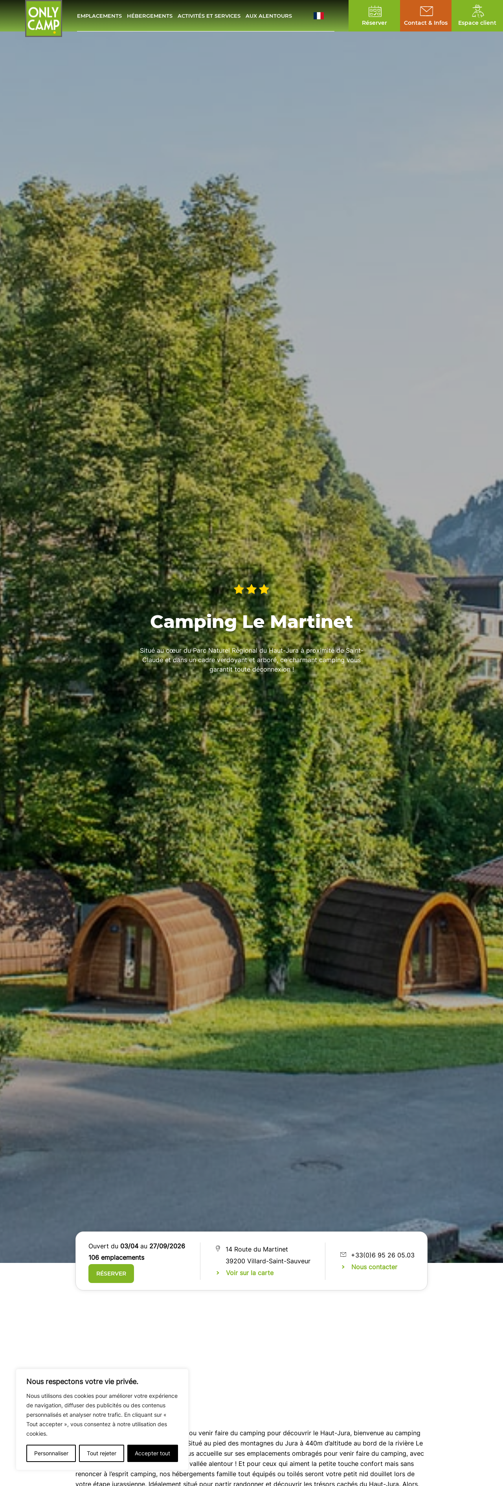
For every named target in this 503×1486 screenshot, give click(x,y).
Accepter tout (152, 1453)
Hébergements (150, 16)
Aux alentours (269, 16)
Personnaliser (51, 1453)
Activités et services (209, 16)
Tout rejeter (101, 1453)
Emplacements (99, 16)
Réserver (111, 1273)
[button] (324, 15)
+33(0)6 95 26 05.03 (383, 1255)
